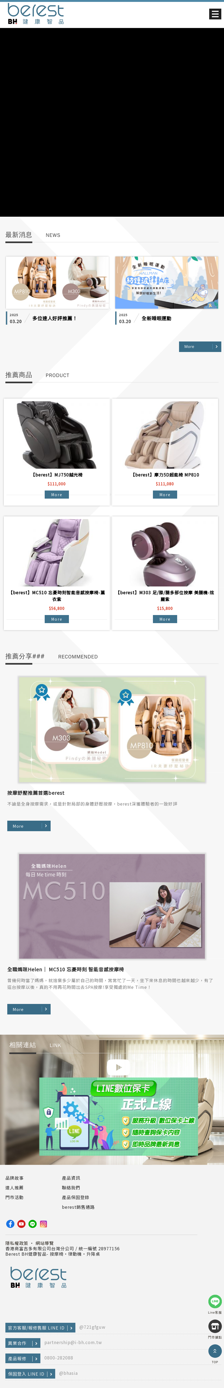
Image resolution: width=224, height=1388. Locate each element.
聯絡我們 (71, 1187)
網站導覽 (45, 1243)
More (189, 346)
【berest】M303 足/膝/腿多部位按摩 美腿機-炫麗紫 (165, 595)
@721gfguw (92, 1327)
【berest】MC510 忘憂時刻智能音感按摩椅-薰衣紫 (56, 595)
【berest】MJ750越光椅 (57, 474)
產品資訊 (71, 1178)
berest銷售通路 (78, 1207)
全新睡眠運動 (157, 318)
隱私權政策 (16, 1243)
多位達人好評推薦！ (55, 318)
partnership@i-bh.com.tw (73, 1342)
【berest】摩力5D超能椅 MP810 (165, 474)
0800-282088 (58, 1357)
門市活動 (14, 1197)
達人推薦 (14, 1187)
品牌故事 (14, 1178)
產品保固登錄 (75, 1197)
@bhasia (68, 1373)
